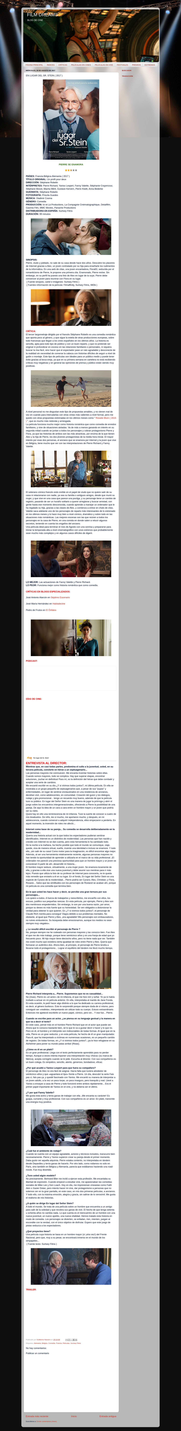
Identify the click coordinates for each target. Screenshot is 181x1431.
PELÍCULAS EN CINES (81, 65)
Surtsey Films (76, 1343)
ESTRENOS (150, 65)
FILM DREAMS (42, 14)
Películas (66, 1343)
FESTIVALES (122, 65)
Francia (59, 1343)
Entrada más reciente (37, 1416)
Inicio (74, 1416)
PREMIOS (136, 65)
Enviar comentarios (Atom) (47, 1421)
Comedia (51, 1343)
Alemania (37, 1343)
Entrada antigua (108, 1416)
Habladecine (59, 603)
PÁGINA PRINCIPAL (34, 65)
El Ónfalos (51, 610)
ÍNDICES (51, 65)
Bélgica (44, 1343)
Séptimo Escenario (60, 597)
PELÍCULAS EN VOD (104, 65)
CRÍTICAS (62, 65)
